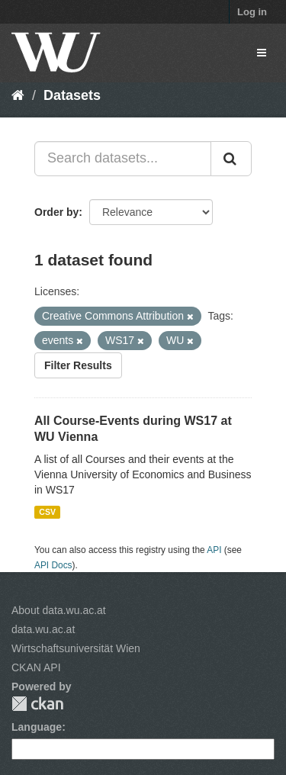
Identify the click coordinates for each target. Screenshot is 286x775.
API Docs (53, 565)
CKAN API (36, 667)
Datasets (72, 95)
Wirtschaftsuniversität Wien (75, 648)
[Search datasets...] (122, 158)
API (214, 550)
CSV (47, 511)
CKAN (37, 704)
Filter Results (78, 365)
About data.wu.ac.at (58, 610)
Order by (56, 212)
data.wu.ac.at (43, 629)
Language (36, 727)
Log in (252, 12)
